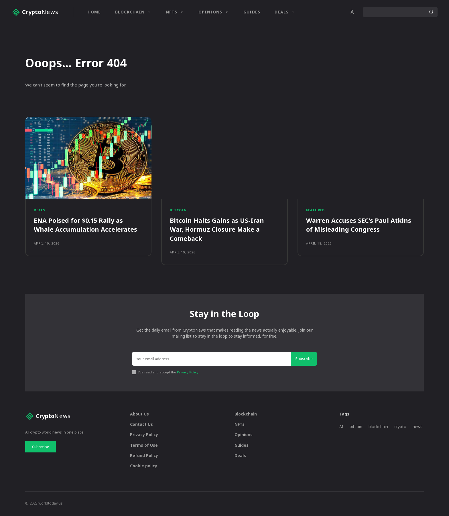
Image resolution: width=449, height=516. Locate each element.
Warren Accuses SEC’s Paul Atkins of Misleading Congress (359, 225)
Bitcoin (178, 210)
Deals (39, 210)
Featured (315, 210)
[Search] (431, 12)
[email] (211, 360)
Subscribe (304, 359)
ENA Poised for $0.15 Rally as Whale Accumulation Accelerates (86, 225)
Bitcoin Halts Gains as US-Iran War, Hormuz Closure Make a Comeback (217, 230)
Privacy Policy (187, 373)
